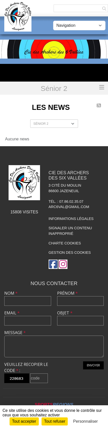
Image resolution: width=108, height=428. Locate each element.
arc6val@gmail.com (69, 207)
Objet (65, 313)
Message (15, 332)
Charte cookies (65, 243)
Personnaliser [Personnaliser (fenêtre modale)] (85, 421)
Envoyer (93, 365)
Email (12, 313)
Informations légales (71, 219)
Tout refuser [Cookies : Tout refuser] (54, 421)
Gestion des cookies (70, 252)
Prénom (67, 293)
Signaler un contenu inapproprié (70, 231)
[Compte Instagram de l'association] (62, 264)
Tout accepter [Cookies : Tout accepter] (24, 421)
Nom (11, 293)
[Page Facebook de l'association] (53, 264)
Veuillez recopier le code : (26, 367)
